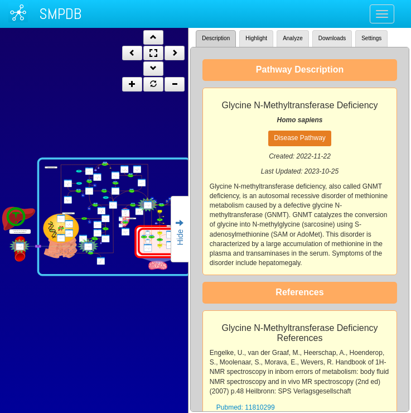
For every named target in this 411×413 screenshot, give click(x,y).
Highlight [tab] (256, 38)
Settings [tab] (371, 38)
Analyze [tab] (293, 38)
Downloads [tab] (332, 38)
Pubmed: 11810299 (245, 407)
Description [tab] (216, 38)
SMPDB (60, 13)
